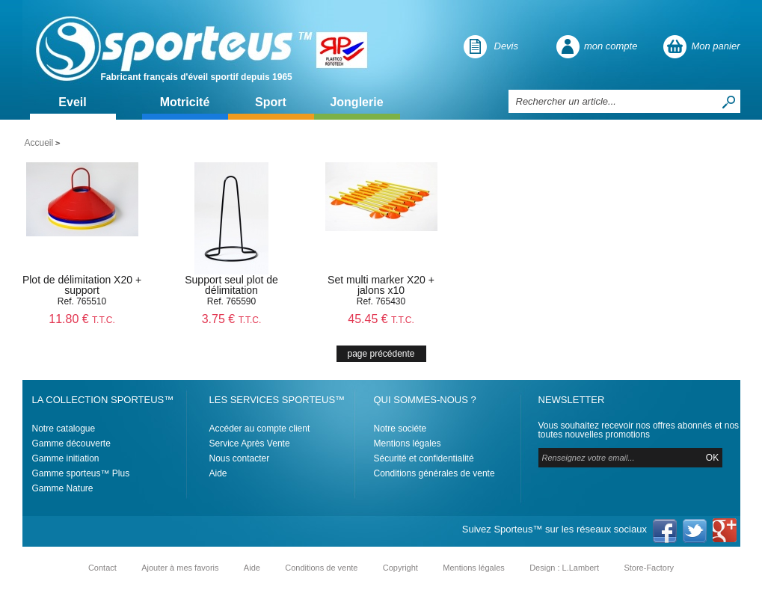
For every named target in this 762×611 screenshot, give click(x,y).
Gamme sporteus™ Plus (81, 473)
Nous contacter (239, 458)
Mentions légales (407, 443)
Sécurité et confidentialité (424, 458)
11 (82, 319)
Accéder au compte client (259, 428)
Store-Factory (649, 567)
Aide (218, 473)
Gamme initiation (65, 458)
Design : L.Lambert (564, 567)
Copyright (400, 567)
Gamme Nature (62, 488)
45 (381, 319)
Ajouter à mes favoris (179, 567)
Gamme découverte (71, 443)
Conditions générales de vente (434, 473)
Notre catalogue (64, 428)
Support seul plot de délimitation (231, 284)
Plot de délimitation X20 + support (81, 284)
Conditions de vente (321, 567)
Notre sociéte (400, 428)
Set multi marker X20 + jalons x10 (381, 284)
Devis (506, 46)
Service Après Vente (249, 443)
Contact (102, 567)
